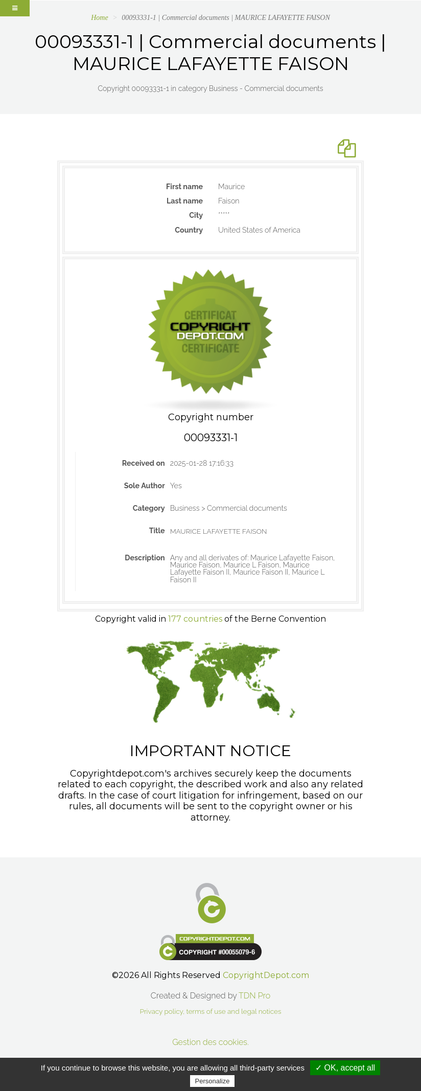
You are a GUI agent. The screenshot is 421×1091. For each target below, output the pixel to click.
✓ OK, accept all (345, 1067)
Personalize (212, 1081)
